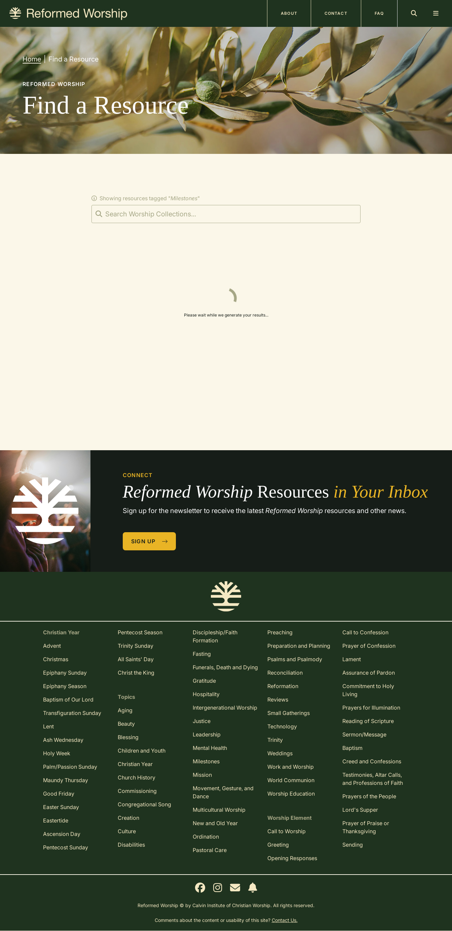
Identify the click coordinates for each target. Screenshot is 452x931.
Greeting (278, 844)
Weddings (280, 753)
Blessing (128, 737)
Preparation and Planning (298, 645)
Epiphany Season (64, 686)
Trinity (275, 739)
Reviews (277, 699)
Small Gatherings (288, 713)
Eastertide (55, 820)
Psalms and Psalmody (294, 659)
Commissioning (137, 791)
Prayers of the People (369, 796)
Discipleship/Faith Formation (215, 636)
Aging (125, 710)
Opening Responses (292, 858)
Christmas (55, 659)
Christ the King (136, 672)
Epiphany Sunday (65, 672)
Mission (202, 774)
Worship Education (291, 793)
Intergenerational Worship (225, 707)
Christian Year (135, 764)
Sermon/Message (364, 734)
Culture (127, 831)
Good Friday (58, 793)
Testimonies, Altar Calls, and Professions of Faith (372, 778)
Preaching (280, 632)
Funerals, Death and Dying (225, 667)
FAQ (379, 13)
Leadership (207, 734)
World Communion (290, 780)
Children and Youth (141, 750)
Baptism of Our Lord (68, 699)
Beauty (126, 723)
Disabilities (131, 844)
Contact (336, 13)
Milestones (206, 761)
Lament (351, 659)
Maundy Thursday (65, 780)
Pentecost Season (140, 632)
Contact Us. (285, 920)
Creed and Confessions (371, 761)
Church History (136, 777)
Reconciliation (285, 672)
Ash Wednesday (63, 739)
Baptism (352, 748)
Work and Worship (290, 766)
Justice (202, 721)
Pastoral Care (210, 850)
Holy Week (56, 753)
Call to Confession (365, 632)
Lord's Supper (360, 809)
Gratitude (204, 680)
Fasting (202, 653)
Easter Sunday (61, 807)
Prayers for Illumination (371, 707)
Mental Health (210, 748)
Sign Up (149, 541)
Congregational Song (144, 804)
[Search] (226, 214)
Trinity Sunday (135, 645)
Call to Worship (286, 831)
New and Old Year (215, 823)
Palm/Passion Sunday (70, 766)
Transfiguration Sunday (72, 713)
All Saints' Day (136, 659)
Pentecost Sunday (65, 847)
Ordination (206, 836)
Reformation (282, 686)
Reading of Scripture (368, 721)
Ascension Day (61, 834)
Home (32, 59)
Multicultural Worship (219, 809)
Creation (128, 817)
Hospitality (206, 694)
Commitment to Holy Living (368, 690)
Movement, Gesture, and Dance (223, 792)
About (289, 13)
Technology (282, 726)
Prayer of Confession (369, 645)
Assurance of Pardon (368, 672)
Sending (352, 844)
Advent (52, 645)
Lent (48, 726)
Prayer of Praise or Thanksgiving (365, 827)
